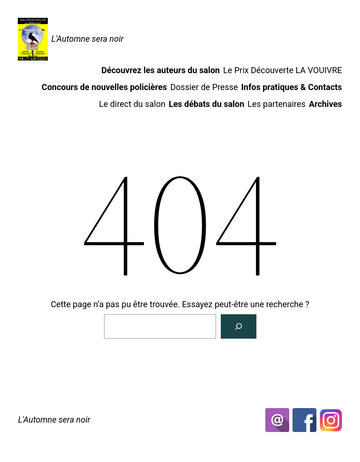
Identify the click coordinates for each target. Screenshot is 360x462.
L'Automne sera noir (87, 39)
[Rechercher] (238, 326)
